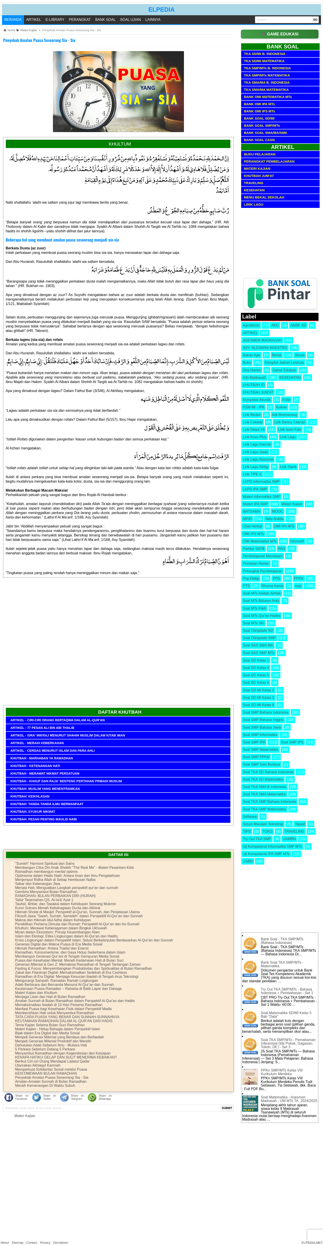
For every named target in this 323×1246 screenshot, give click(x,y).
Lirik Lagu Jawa (255, 452)
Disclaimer (60, 1242)
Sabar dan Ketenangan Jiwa (37, 884)
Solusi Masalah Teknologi (263, 824)
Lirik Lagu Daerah (257, 444)
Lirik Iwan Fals (289, 429)
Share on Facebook (21, 1097)
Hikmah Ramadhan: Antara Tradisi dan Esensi (51, 948)
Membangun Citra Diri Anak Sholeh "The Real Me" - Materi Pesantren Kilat (74, 867)
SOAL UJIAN (130, 20)
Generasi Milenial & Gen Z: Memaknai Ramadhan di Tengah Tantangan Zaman (78, 964)
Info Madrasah (254, 377)
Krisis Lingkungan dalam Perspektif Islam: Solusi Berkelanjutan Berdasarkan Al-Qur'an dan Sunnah (94, 940)
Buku (247, 362)
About (4, 1242)
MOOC (277, 511)
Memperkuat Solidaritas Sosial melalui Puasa (51, 1069)
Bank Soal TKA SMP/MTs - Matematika (282, 964)
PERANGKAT (80, 20)
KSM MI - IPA (253, 407)
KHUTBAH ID (253, 385)
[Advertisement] (118, 643)
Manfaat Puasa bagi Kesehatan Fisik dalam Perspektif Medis (63, 1009)
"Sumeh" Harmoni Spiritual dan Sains (44, 863)
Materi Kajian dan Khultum (36, 993)
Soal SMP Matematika (260, 750)
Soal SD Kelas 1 (256, 660)
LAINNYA (152, 20)
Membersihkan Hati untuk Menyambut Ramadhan (54, 1013)
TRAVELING (294, 831)
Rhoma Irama (272, 586)
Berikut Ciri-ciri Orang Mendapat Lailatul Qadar (52, 1061)
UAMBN (289, 839)
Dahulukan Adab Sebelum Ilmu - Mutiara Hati (51, 1045)
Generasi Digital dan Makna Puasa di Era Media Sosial (59, 944)
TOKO (267, 831)
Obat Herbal (252, 526)
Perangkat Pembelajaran (262, 571)
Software (250, 817)
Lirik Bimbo (251, 415)
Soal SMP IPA (254, 742)
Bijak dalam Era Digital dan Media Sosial (47, 1033)
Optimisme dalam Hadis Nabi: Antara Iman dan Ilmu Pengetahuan (67, 876)
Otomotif (297, 541)
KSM (286, 400)
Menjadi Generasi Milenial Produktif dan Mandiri (53, 1041)
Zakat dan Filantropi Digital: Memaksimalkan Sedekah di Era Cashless (71, 972)
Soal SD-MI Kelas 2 (258, 690)
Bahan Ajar (251, 355)
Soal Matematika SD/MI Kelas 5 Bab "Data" (286, 1014)
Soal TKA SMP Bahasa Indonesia (269, 802)
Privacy (45, 1242)
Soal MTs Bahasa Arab (261, 601)
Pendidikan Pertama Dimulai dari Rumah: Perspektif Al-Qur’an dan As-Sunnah (77, 924)
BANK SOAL (105, 20)
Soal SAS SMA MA (258, 645)
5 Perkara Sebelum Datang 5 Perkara (45, 1049)
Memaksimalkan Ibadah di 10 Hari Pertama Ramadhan (59, 1005)
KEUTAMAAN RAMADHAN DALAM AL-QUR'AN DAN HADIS (64, 1021)
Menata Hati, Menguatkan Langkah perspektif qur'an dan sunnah (66, 888)
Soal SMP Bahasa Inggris (263, 720)
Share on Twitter (49, 1097)
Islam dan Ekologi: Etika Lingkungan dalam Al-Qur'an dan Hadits (66, 936)
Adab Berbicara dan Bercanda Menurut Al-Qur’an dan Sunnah (64, 985)
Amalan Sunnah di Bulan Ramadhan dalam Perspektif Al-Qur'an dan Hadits (75, 1001)
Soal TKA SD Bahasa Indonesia (268, 772)
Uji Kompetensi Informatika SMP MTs (272, 846)
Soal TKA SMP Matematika (264, 809)
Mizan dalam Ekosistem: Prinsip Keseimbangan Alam (57, 932)
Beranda (13, 20)
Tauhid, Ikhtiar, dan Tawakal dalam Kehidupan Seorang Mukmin (65, 904)
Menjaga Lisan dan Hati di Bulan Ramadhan (50, 997)
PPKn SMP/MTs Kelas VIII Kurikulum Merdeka (282, 1072)
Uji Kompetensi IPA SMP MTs (266, 854)
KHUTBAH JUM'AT (258, 392)
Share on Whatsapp (105, 1097)
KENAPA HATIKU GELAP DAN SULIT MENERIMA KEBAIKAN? (66, 1057)
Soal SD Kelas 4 (256, 668)
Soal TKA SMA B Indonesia (264, 787)
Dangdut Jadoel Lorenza (284, 362)
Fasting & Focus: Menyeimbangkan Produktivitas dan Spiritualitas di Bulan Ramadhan (83, 968)
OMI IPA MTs (284, 526)
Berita (277, 355)
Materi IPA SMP (255, 504)
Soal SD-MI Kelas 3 (258, 697)
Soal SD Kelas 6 (256, 682)
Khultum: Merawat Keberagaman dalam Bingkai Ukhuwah (61, 928)
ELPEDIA (161, 9)
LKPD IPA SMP (255, 489)
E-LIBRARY (55, 20)
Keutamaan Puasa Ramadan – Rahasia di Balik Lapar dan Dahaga (68, 989)
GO (315, 19)
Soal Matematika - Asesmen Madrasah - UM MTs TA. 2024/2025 (289, 1099)
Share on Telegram (77, 1097)
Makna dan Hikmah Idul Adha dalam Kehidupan (53, 920)
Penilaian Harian (256, 563)
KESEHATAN (290, 377)
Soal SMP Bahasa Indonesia (265, 712)
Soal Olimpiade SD (258, 630)
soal (298, 586)
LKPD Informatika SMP (261, 482)
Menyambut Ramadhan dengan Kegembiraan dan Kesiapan (63, 1053)
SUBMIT (227, 1108)
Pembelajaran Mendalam (263, 556)
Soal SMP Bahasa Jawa (262, 727)
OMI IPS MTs (253, 534)
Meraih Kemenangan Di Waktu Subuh (45, 1085)
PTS (246, 586)
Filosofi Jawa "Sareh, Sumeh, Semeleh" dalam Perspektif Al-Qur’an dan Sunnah (79, 916)
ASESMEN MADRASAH (262, 340)
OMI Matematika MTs (260, 541)
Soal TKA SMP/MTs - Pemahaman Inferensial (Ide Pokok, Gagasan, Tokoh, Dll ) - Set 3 (288, 1043)
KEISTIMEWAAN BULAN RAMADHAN (46, 1073)
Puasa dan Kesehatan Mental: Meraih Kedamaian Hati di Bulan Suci (69, 960)
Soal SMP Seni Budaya (261, 764)
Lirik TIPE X (252, 474)
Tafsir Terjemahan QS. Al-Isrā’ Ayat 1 (44, 900)
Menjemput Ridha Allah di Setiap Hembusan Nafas (55, 880)
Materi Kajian (24, 1116)
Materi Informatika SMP (261, 497)
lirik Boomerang (284, 415)
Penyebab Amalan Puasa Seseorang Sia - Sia (39, 40)
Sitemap (18, 1242)
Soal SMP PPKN (256, 757)
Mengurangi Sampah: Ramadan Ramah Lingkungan (56, 980)
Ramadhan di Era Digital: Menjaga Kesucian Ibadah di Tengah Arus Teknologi (76, 976)
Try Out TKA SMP (257, 839)
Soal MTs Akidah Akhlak (262, 593)
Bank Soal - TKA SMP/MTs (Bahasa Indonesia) (282, 941)
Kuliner (281, 407)
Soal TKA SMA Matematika (264, 794)
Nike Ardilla (274, 519)
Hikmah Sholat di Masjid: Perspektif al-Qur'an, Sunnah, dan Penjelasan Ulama (77, 912)
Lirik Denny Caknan (290, 422)
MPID (247, 519)
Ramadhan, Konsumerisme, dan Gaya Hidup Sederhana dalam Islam (70, 952)
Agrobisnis (251, 325)
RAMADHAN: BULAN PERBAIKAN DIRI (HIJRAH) (55, 896)
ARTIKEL (33, 20)
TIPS (247, 831)
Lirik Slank (288, 467)
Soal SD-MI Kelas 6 (258, 705)
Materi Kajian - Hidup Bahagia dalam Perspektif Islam (57, 1029)
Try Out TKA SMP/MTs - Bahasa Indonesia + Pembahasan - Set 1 (287, 991)
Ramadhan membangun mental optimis (46, 872)
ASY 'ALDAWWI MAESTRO (265, 348)
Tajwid (300, 824)
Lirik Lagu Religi (255, 467)
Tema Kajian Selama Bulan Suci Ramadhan (50, 1025)
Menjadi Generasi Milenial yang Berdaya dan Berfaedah (59, 1037)
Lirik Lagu (288, 437)
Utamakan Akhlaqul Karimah (37, 1065)
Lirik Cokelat (252, 422)
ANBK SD (298, 325)
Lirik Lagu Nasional (258, 459)
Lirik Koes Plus (254, 437)
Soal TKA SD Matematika (263, 779)
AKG (275, 325)
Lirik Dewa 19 (253, 429)
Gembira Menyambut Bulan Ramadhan (46, 892)
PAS (281, 549)
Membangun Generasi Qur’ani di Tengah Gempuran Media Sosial (67, 956)
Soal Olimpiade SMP (259, 638)
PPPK (299, 578)
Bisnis (300, 355)
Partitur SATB (253, 549)
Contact (31, 1242)
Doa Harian (252, 370)
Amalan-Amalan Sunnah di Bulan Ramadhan (50, 1081)
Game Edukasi (284, 370)
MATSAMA (251, 511)
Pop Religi (251, 578)
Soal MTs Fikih (254, 608)
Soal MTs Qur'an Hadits (261, 616)
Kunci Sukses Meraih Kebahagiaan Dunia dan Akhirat (57, 908)
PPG (276, 578)
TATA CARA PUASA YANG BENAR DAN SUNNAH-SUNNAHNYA (67, 1017)
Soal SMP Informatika (260, 735)
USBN (248, 861)
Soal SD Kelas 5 (256, 675)
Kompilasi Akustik (257, 400)
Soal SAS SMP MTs (258, 653)
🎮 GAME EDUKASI (280, 34)
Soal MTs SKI (253, 623)
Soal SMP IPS (292, 742)
